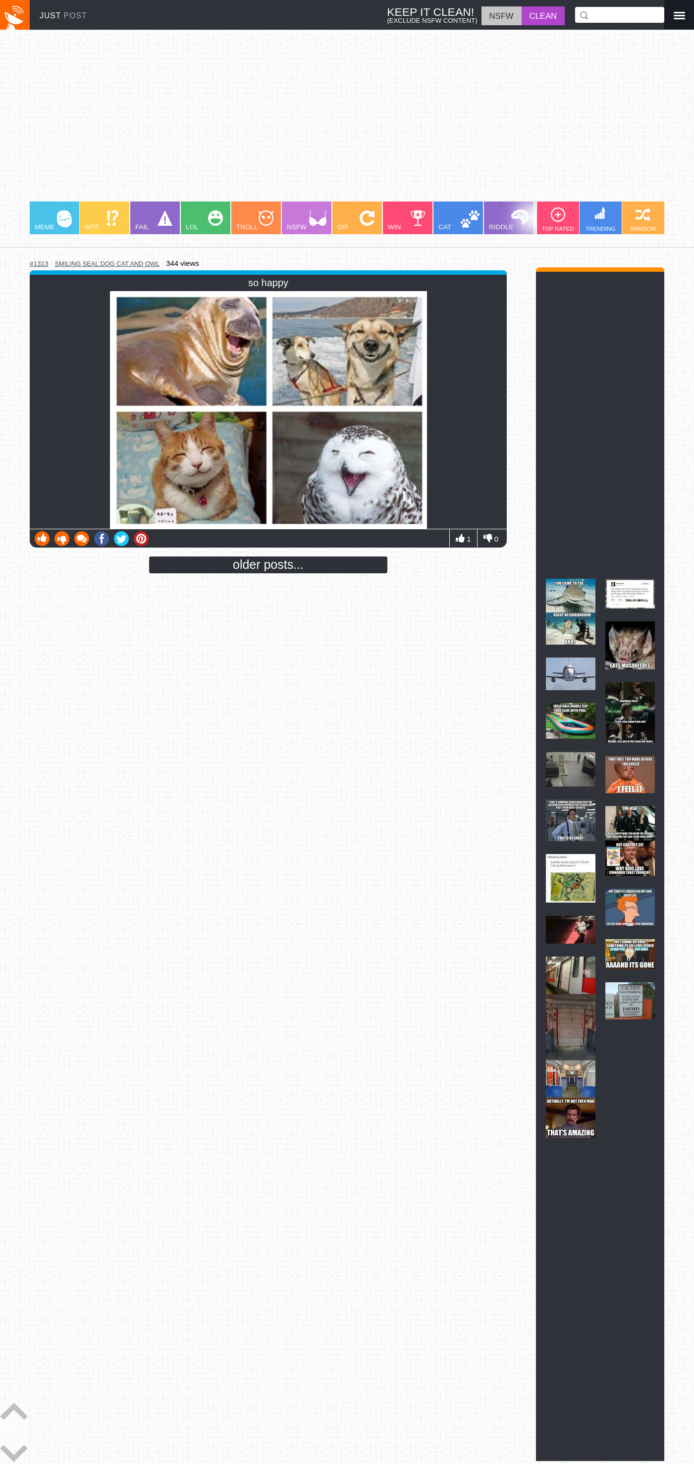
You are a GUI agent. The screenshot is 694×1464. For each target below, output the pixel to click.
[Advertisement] (327, 120)
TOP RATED (557, 219)
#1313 (39, 263)
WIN (407, 220)
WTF (101, 220)
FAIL (153, 220)
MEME (53, 220)
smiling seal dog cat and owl (107, 263)
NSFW (306, 220)
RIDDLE (509, 220)
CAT (459, 220)
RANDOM (643, 219)
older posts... (268, 564)
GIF (355, 220)
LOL (204, 220)
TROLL (254, 220)
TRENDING (601, 219)
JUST (63, 15)
